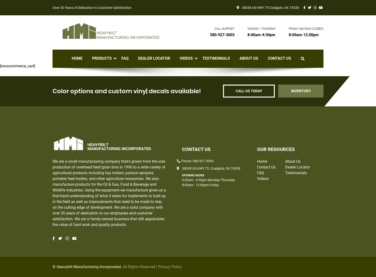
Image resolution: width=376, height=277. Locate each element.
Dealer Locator (154, 58)
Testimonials (216, 58)
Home (77, 58)
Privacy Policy (170, 267)
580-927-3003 (222, 35)
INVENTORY (301, 91)
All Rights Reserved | (140, 267)
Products (102, 58)
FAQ (125, 58)
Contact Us (279, 58)
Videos (186, 58)
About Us (249, 58)
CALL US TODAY (248, 91)
